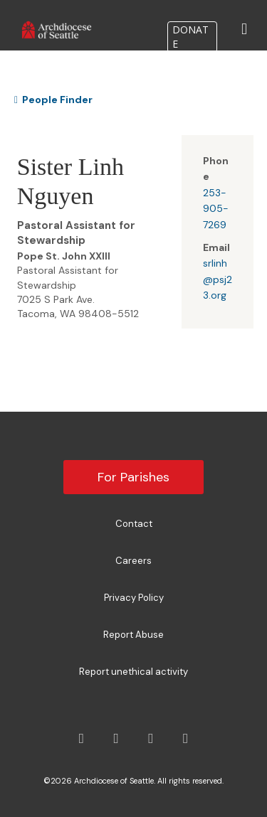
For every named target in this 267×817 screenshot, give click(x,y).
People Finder (53, 99)
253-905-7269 (216, 208)
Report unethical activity (133, 672)
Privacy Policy (134, 598)
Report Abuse (133, 635)
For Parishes (133, 477)
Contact (133, 524)
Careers (133, 561)
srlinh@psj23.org (217, 279)
